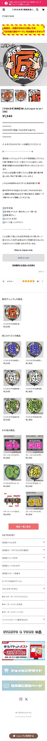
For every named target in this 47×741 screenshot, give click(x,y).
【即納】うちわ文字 (9, 542)
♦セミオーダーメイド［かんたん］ (15, 597)
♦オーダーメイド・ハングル (12, 612)
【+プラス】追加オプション (12, 581)
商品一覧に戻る (23, 526)
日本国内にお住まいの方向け (23, 265)
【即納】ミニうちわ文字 (11, 566)
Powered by (24, 717)
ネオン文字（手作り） (10, 589)
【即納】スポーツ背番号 (11, 573)
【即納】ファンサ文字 (10, 558)
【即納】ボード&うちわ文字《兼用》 (15, 550)
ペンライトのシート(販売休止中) (15, 620)
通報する (41, 272)
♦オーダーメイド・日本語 (12, 604)
